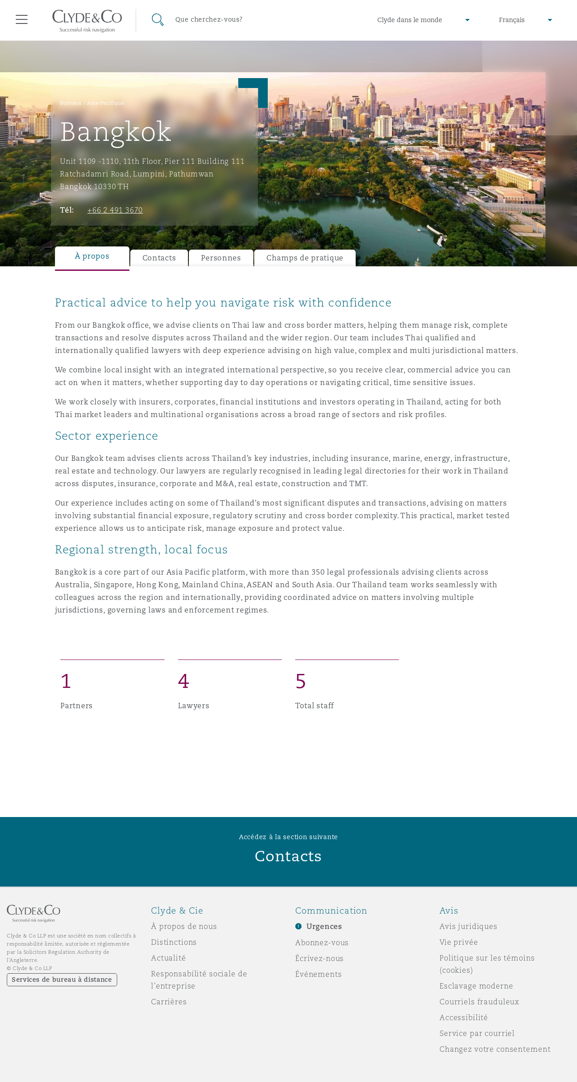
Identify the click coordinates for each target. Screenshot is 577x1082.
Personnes (221, 258)
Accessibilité (464, 1017)
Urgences (324, 926)
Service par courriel (477, 1033)
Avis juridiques (469, 926)
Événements (318, 974)
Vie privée (459, 942)
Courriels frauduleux (479, 1001)
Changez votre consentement (495, 1049)
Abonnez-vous (322, 942)
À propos (92, 256)
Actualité (168, 957)
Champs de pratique (304, 258)
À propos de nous (184, 926)
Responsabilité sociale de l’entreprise (199, 979)
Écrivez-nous (319, 958)
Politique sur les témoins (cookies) (487, 964)
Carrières (169, 1001)
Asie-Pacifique (105, 103)
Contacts (159, 258)
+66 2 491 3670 (115, 209)
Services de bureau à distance (62, 979)
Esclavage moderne (476, 985)
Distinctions (174, 942)
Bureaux (71, 103)
